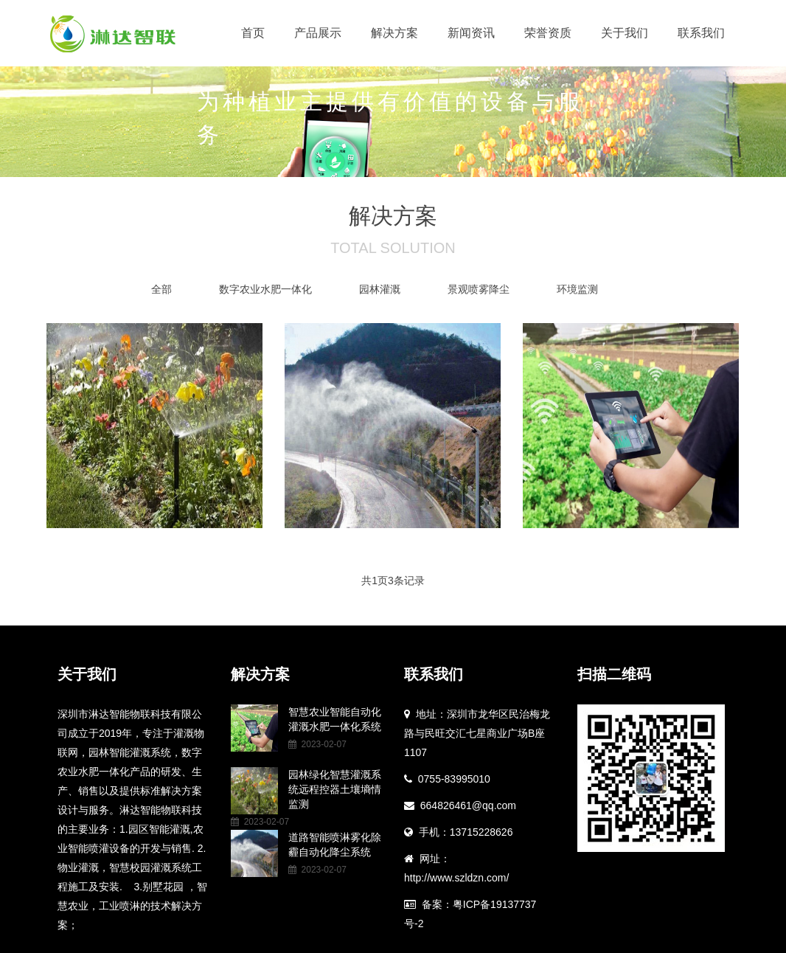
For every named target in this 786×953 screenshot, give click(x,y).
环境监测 (577, 289)
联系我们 (701, 33)
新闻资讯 (471, 33)
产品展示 (317, 33)
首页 (253, 33)
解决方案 (394, 33)
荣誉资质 (547, 33)
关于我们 (624, 33)
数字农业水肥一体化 (265, 289)
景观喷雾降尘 (478, 289)
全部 (161, 289)
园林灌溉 (379, 289)
